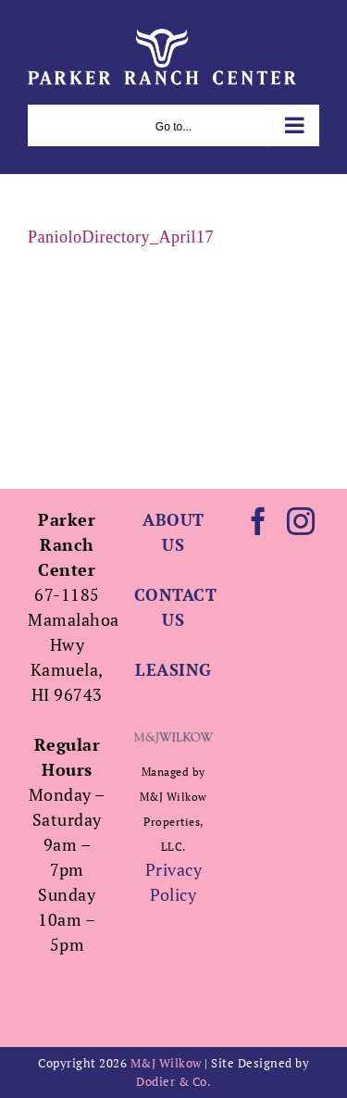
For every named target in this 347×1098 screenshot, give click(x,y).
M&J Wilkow (166, 1062)
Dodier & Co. (173, 1081)
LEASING (173, 669)
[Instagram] (301, 521)
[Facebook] (258, 521)
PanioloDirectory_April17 (121, 237)
